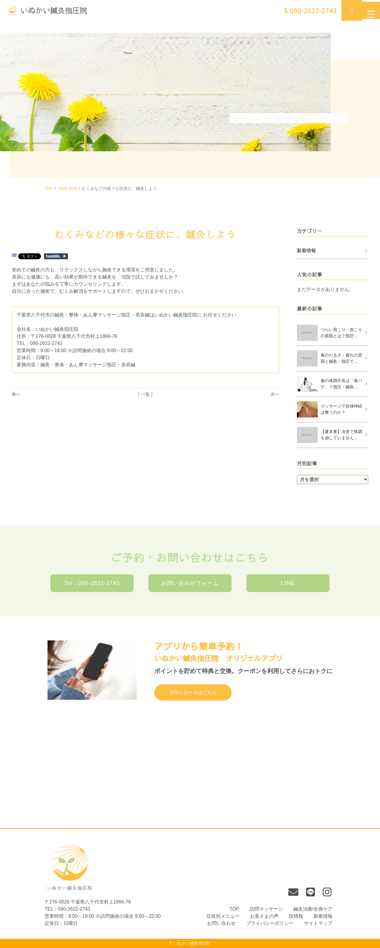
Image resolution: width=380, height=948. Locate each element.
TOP (49, 188)
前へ (16, 394)
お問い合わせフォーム (190, 583)
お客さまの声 (264, 916)
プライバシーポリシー (270, 923)
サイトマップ (318, 923)
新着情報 (306, 250)
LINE (288, 583)
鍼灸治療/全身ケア (312, 909)
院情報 (296, 916)
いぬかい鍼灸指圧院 (192, 943)
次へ (275, 394)
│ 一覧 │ (145, 394)
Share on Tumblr (56, 256)
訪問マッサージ (266, 909)
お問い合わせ (221, 923)
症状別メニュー (223, 916)
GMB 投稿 (67, 188)
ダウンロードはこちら (193, 692)
